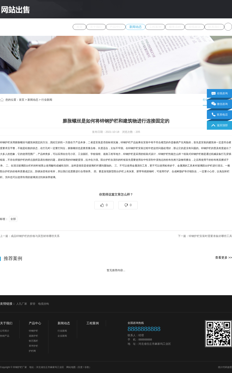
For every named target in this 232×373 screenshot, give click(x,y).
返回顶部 (219, 125)
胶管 (32, 303)
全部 (13, 218)
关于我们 (96, 26)
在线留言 (194, 26)
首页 (79, 26)
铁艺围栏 (33, 341)
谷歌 (86, 367)
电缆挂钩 (43, 303)
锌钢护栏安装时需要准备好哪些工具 (210, 236)
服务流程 (175, 26)
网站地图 (71, 367)
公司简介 (4, 330)
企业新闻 (62, 335)
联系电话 (219, 114)
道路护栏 (33, 335)
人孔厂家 (21, 303)
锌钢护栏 (33, 330)
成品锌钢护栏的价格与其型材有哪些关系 (35, 236)
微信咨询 (219, 104)
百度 (80, 367)
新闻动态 (135, 26)
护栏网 (32, 351)
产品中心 (116, 26)
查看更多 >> (223, 257)
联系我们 (214, 26)
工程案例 (155, 26)
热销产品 (4, 335)
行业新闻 (46, 99)
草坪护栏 (33, 346)
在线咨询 (219, 93)
